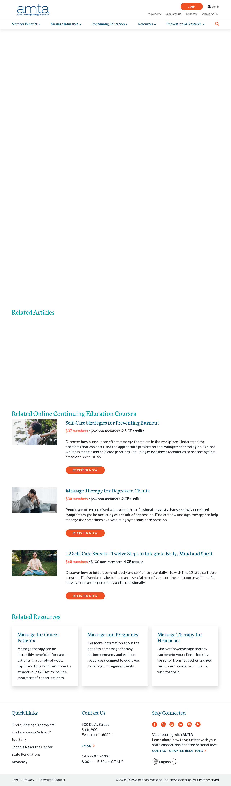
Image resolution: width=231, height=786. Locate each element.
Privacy (29, 780)
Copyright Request (51, 780)
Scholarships (173, 13)
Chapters (191, 13)
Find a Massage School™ (31, 732)
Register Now (85, 470)
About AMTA (210, 13)
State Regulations (26, 754)
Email (87, 745)
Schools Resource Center (32, 747)
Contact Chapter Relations (177, 750)
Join (192, 6)
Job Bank (19, 739)
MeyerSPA (154, 13)
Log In (215, 6)
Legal (15, 780)
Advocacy (19, 761)
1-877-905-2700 (95, 756)
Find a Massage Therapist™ (33, 725)
